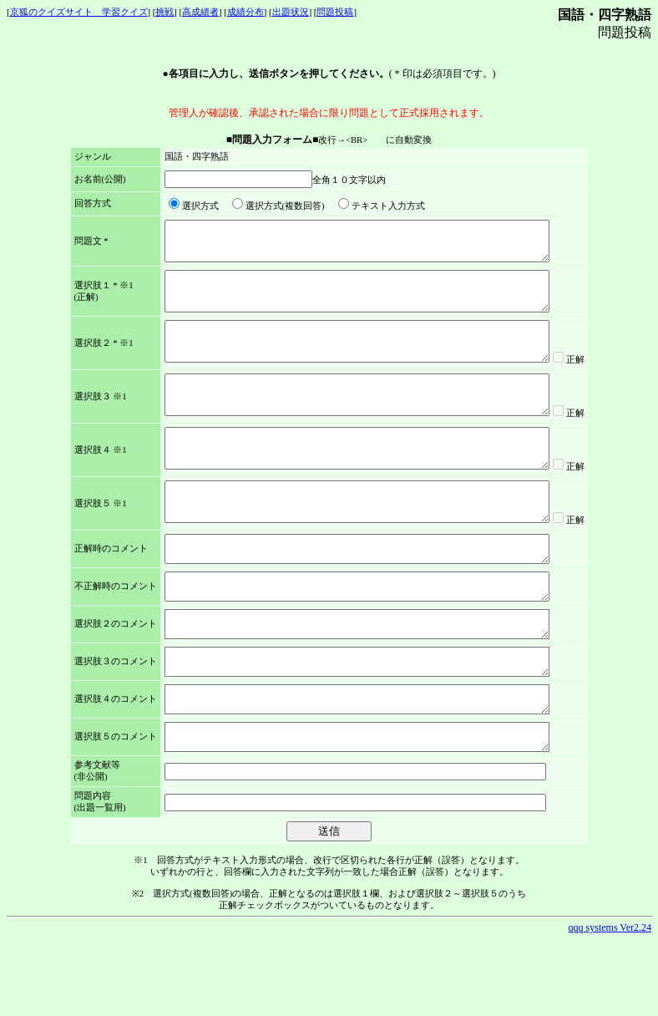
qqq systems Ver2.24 (610, 1002)
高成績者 (200, 12)
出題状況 (290, 12)
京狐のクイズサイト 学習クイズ (79, 12)
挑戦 (164, 12)
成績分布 (245, 12)
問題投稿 (334, 12)
